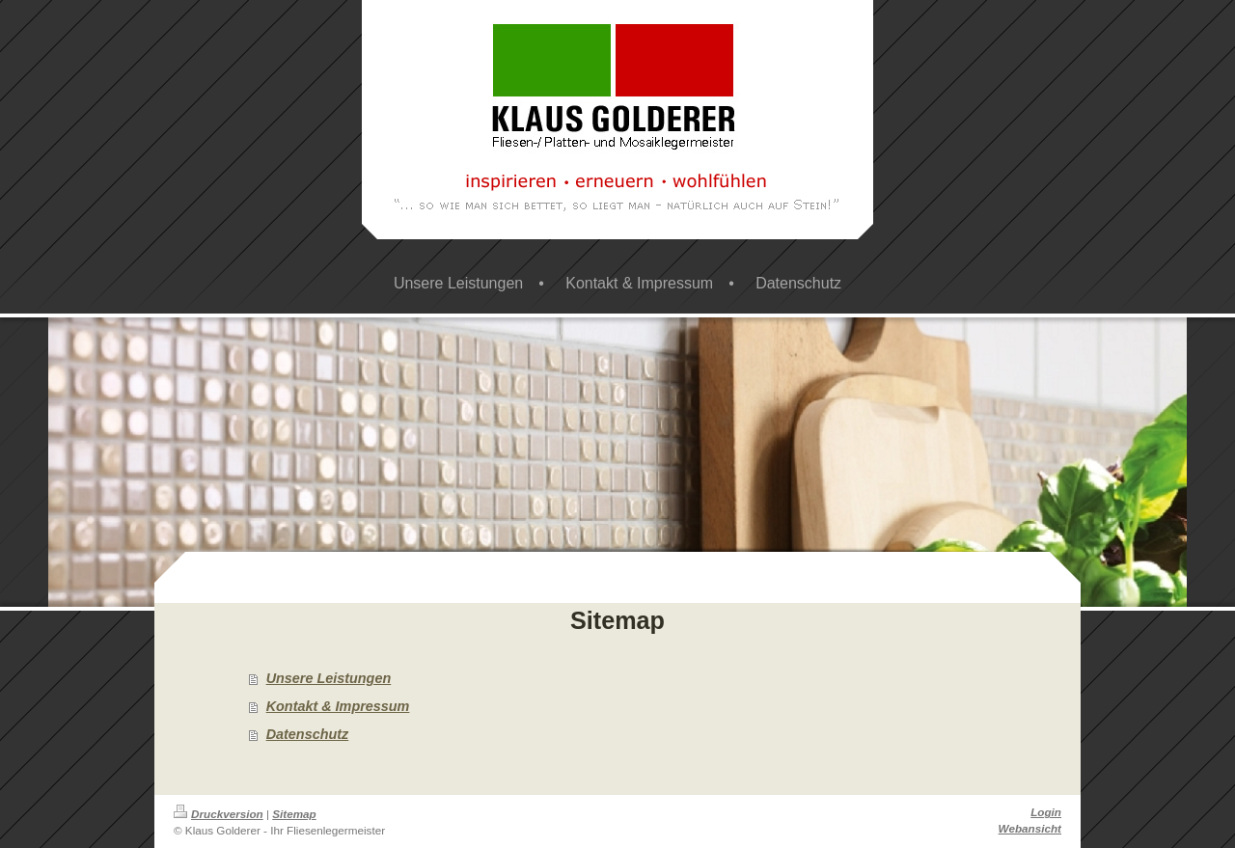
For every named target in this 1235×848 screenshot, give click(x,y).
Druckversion (218, 813)
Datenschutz (307, 734)
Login (1045, 812)
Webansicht (1030, 828)
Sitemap (294, 813)
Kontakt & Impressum (338, 706)
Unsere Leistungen (329, 678)
